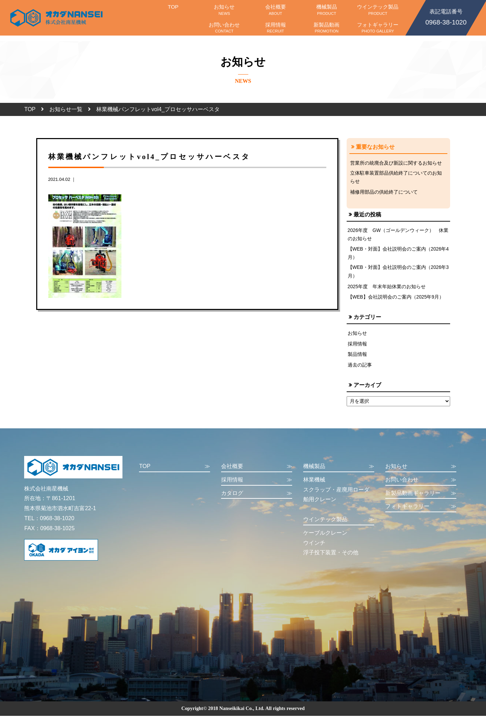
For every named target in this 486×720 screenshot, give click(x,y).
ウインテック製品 (377, 10)
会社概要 (275, 10)
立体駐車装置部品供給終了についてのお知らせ (396, 178)
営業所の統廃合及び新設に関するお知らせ (396, 163)
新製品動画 (326, 27)
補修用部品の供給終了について (384, 193)
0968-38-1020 (446, 16)
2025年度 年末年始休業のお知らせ (387, 290)
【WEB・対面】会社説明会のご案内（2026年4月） (397, 255)
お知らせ (224, 10)
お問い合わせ (224, 27)
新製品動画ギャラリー (420, 497)
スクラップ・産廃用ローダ (336, 493)
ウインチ (314, 546)
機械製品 (326, 10)
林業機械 (314, 484)
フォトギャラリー (377, 27)
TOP (173, 10)
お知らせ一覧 (65, 109)
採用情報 (275, 27)
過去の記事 (360, 369)
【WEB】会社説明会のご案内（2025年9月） (396, 300)
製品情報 (357, 358)
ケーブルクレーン (325, 537)
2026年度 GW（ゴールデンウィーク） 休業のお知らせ (396, 236)
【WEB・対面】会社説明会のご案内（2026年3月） (397, 274)
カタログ (256, 497)
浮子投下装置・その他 (330, 557)
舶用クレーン (319, 503)
